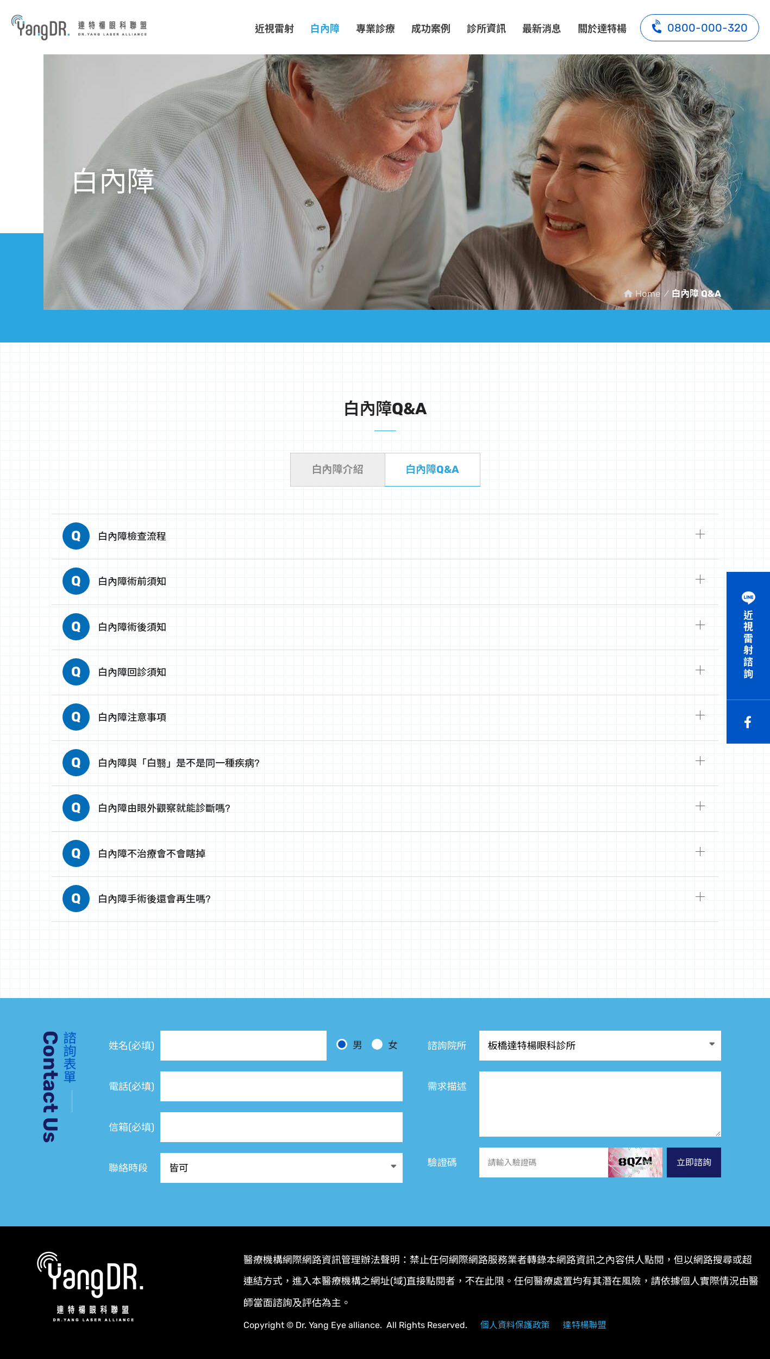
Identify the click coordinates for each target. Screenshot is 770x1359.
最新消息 (541, 29)
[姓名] (243, 1046)
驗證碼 (442, 1163)
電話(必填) (131, 1087)
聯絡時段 (128, 1168)
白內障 (325, 29)
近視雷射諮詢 (748, 644)
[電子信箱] (281, 1127)
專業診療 (375, 29)
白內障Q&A (432, 469)
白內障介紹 (337, 469)
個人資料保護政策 (515, 1325)
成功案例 (430, 29)
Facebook (748, 722)
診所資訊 (486, 29)
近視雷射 (274, 29)
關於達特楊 (602, 29)
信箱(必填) (131, 1127)
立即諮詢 (694, 1162)
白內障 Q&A (79, 27)
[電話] (281, 1086)
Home (647, 293)
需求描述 (447, 1087)
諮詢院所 (447, 1046)
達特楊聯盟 (584, 1325)
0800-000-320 (700, 26)
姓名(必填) (131, 1046)
